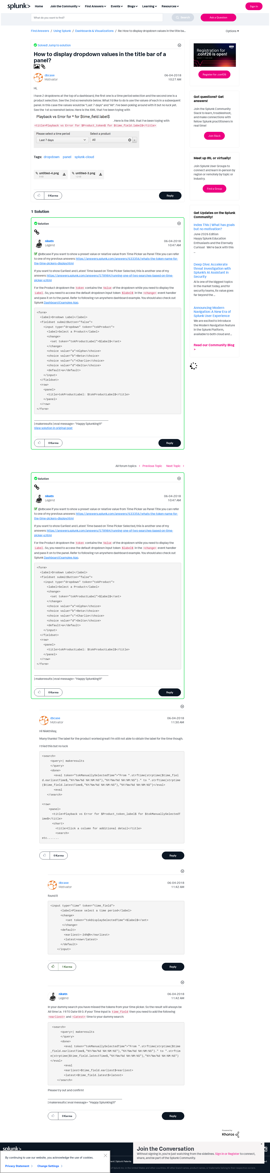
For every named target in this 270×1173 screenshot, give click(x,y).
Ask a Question (218, 17)
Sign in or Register (227, 1154)
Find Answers (40, 31)
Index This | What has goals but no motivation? (214, 227)
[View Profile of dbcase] (50, 75)
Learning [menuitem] (148, 6)
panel (67, 157)
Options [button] (230, 31)
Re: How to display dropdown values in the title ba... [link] (152, 31)
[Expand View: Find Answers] (105, 6)
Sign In (254, 6)
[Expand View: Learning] (156, 6)
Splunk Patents (123, 1161)
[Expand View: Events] (122, 6)
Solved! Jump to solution (54, 45)
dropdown (51, 157)
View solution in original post (53, 428)
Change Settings (48, 1166)
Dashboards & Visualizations (94, 31)
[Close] (105, 1155)
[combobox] (112, 17)
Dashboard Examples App (61, 302)
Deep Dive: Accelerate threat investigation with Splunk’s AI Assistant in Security (212, 270)
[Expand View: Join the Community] (79, 6)
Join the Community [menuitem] (64, 6)
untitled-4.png (49, 173)
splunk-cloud (84, 157)
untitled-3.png (85, 173)
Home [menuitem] (39, 6)
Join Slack (214, 135)
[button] (178, 45)
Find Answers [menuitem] (94, 6)
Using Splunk (62, 31)
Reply (170, 195)
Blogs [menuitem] (131, 6)
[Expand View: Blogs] (136, 6)
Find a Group (214, 188)
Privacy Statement (17, 1166)
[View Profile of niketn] (49, 241)
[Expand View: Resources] (178, 6)
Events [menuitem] (115, 6)
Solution (43, 223)
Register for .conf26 (214, 74)
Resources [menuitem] (169, 6)
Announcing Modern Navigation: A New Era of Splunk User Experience (212, 311)
